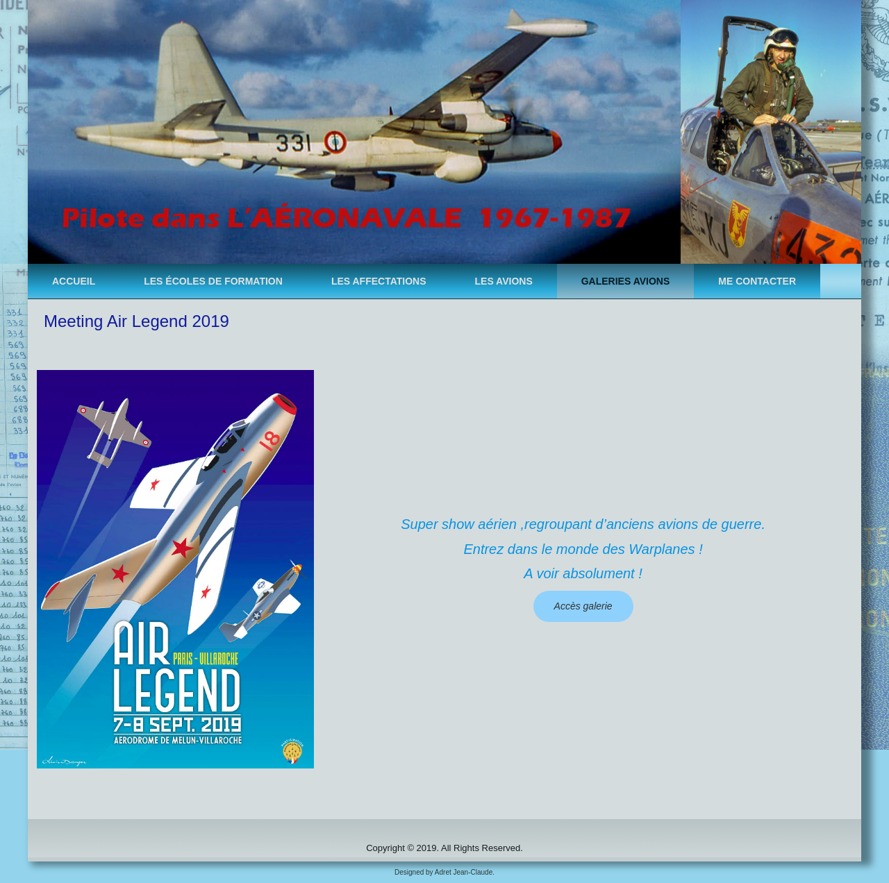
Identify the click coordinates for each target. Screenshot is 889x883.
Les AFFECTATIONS (378, 281)
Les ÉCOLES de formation (213, 281)
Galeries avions (625, 281)
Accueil (73, 281)
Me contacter (757, 281)
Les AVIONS (504, 281)
